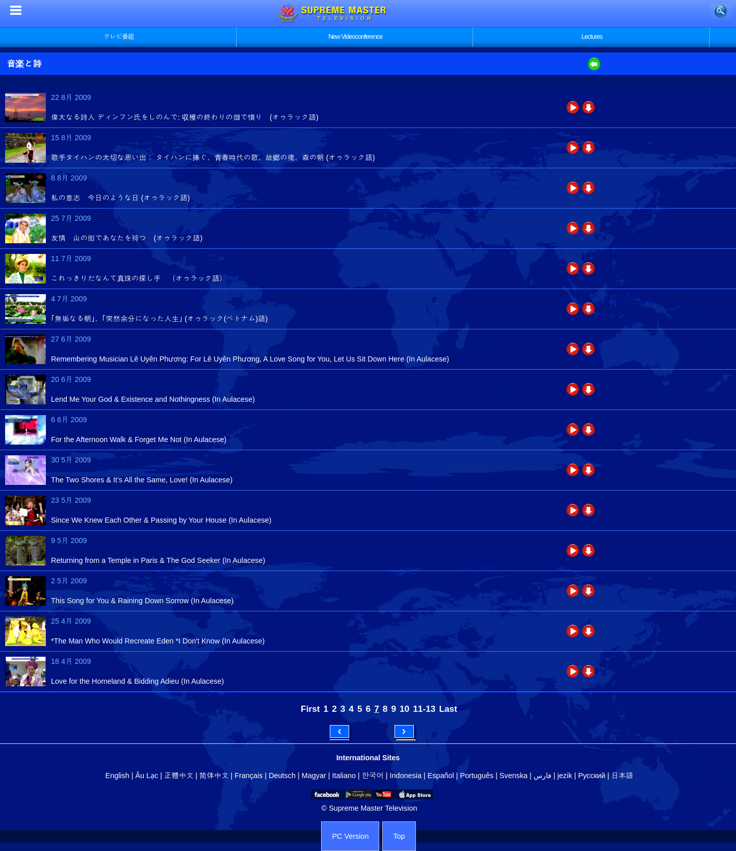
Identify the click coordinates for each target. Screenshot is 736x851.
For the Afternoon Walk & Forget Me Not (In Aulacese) (138, 439)
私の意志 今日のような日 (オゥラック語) (120, 198)
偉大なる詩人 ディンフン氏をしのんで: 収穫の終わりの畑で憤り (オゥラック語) (185, 117)
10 (404, 709)
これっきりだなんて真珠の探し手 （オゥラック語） (139, 278)
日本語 (622, 775)
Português (477, 775)
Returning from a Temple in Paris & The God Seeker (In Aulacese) (158, 560)
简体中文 (213, 775)
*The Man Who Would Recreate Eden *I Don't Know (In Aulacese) (158, 641)
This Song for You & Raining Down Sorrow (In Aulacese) (142, 601)
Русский (591, 775)
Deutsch (282, 775)
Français (248, 775)
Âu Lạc (146, 775)
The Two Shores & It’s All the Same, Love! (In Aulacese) (141, 480)
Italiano (344, 775)
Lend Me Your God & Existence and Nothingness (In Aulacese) (153, 399)
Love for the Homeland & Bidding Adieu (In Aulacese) (137, 681)
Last (448, 709)
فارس (542, 775)
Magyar (314, 775)
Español (441, 775)
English (117, 775)
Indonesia (406, 775)
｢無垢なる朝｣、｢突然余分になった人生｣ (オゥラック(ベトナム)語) (159, 319)
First (310, 709)
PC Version (350, 836)
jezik (565, 775)
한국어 (373, 775)
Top (399, 836)
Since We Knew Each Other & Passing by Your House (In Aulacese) (161, 520)
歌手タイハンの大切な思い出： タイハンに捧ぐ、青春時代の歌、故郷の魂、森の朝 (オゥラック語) (213, 157)
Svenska (514, 775)
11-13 (424, 709)
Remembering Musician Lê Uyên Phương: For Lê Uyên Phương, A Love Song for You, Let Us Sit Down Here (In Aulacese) (250, 359)
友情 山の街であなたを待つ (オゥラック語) (126, 238)
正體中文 (179, 775)
